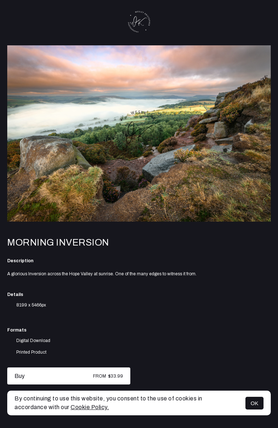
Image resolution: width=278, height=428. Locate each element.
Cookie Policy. (90, 407)
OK (254, 403)
